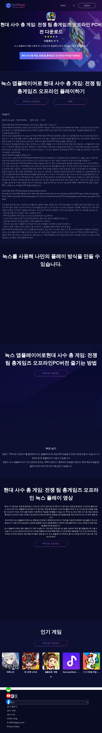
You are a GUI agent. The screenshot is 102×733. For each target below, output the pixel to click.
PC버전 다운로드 (31, 101)
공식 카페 (11, 710)
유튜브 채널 (12, 718)
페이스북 (11, 714)
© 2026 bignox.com (15, 722)
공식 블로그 (12, 706)
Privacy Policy (13, 726)
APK (70, 101)
